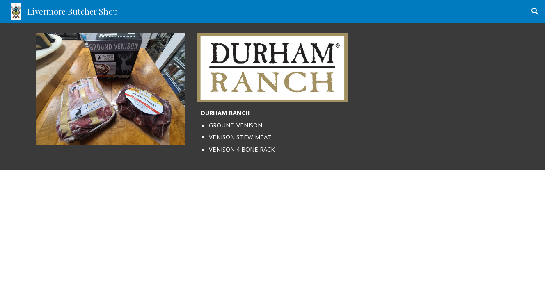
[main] (272, 131)
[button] (535, 11)
